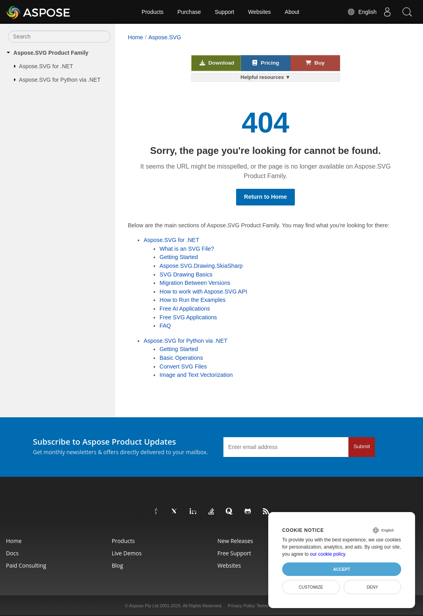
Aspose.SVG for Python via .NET (59, 80)
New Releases (235, 541)
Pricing (265, 62)
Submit (362, 446)
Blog (117, 565)
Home (135, 37)
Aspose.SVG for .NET (46, 66)
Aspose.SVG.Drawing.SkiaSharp (201, 266)
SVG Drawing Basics (186, 274)
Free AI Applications (185, 308)
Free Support (234, 553)
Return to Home (265, 197)
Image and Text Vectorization (196, 375)
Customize (311, 587)
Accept (341, 569)
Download (217, 62)
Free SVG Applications (188, 317)
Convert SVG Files (183, 366)
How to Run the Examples (192, 300)
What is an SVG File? (187, 249)
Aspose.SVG (164, 37)
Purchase (189, 12)
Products (152, 12)
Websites (259, 12)
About (292, 12)
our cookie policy (327, 554)
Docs (12, 553)
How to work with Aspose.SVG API (203, 291)
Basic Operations (181, 358)
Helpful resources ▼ (265, 77)
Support (224, 12)
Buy (315, 62)
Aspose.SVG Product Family (50, 53)
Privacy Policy (241, 605)
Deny (372, 587)
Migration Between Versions (195, 283)
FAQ (165, 325)
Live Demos (127, 553)
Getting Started (179, 257)
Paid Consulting (26, 565)
